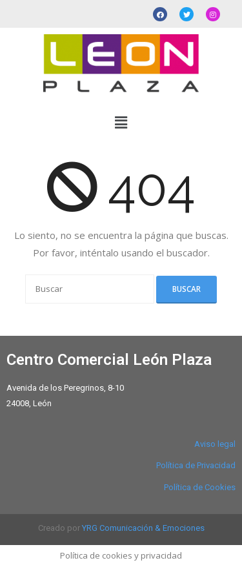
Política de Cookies (200, 487)
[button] (121, 122)
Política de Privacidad (196, 465)
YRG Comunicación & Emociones (143, 528)
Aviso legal (215, 444)
